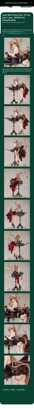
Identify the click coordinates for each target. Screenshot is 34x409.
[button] (3, 25)
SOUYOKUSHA (20, 389)
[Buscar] (31, 3)
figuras (13, 389)
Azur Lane (6, 389)
